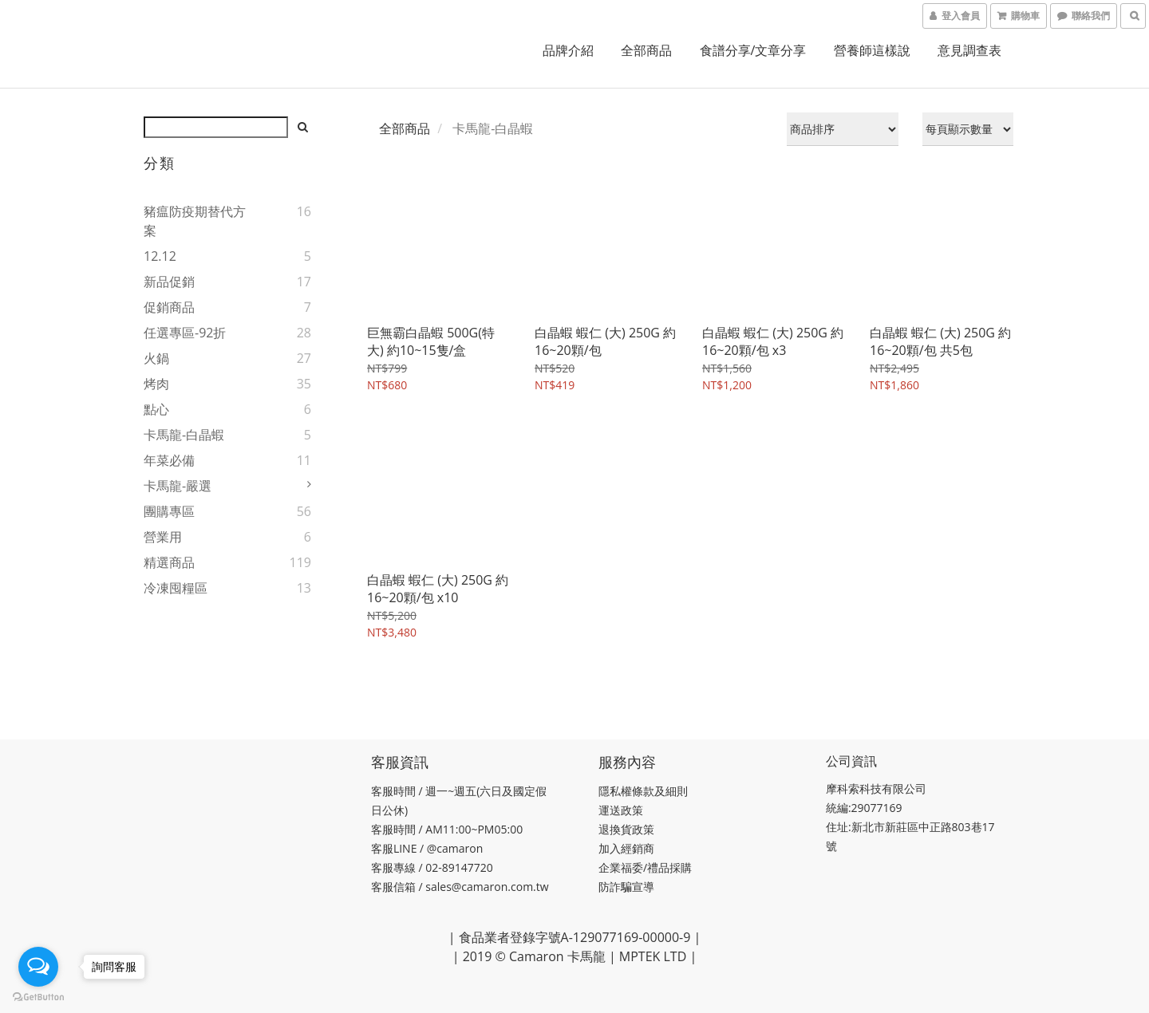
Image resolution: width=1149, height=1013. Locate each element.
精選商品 (169, 562)
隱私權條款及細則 (643, 790)
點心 (156, 409)
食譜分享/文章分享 (753, 50)
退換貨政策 (626, 829)
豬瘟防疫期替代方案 (195, 221)
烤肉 (156, 383)
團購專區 (169, 511)
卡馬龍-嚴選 (177, 486)
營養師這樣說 (872, 50)
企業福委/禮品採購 (645, 867)
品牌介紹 (568, 50)
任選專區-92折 (185, 332)
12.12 (160, 256)
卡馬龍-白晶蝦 (184, 434)
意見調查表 (969, 50)
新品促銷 (169, 281)
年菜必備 (169, 460)
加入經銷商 (626, 848)
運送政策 (620, 810)
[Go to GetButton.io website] (38, 997)
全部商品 (646, 50)
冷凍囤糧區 (175, 588)
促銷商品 (169, 307)
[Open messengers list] (38, 967)
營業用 (163, 537)
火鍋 (156, 358)
